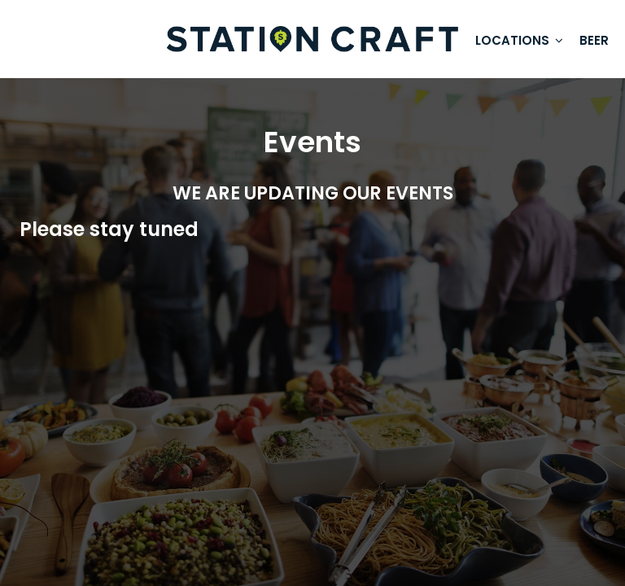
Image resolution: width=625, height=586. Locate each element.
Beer (594, 41)
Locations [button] (519, 41)
